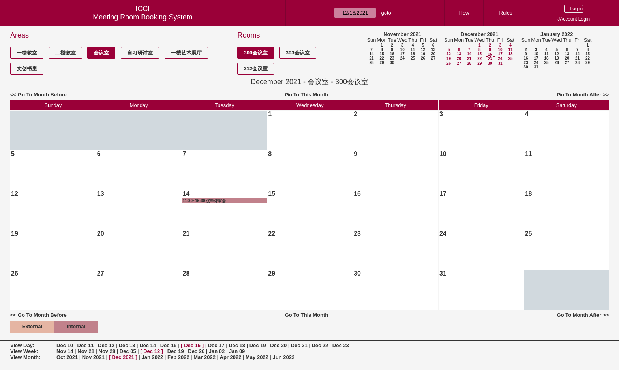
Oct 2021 (67, 357)
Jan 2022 (152, 357)
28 (371, 62)
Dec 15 (168, 345)
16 (392, 54)
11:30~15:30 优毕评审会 (204, 201)
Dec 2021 (123, 357)
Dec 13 (127, 345)
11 (413, 49)
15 (381, 54)
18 (413, 54)
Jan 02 (217, 351)
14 (371, 54)
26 (423, 58)
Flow (463, 13)
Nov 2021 (93, 357)
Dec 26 (196, 351)
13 (433, 49)
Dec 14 (147, 345)
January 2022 (556, 34)
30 (392, 62)
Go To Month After (579, 95)
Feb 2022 (178, 357)
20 (433, 54)
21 (371, 58)
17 (402, 54)
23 (392, 58)
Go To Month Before (42, 95)
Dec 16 (192, 345)
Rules (505, 13)
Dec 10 (64, 345)
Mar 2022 (204, 357)
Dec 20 (278, 345)
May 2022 (257, 357)
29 (381, 62)
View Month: (25, 357)
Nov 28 (107, 351)
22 (381, 58)
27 (433, 58)
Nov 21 (85, 351)
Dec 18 (237, 345)
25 (413, 58)
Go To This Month (306, 95)
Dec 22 (319, 345)
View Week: (24, 351)
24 (402, 58)
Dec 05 (128, 351)
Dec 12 (106, 345)
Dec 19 (257, 345)
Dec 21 (299, 345)
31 (500, 63)
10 (402, 49)
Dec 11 (85, 345)
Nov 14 (64, 351)
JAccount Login (573, 19)
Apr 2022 (231, 357)
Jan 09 (237, 351)
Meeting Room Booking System (142, 17)
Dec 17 (216, 345)
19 (423, 54)
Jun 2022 (283, 357)
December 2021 (479, 34)
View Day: (22, 345)
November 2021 (402, 34)
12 (423, 49)
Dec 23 (340, 345)
